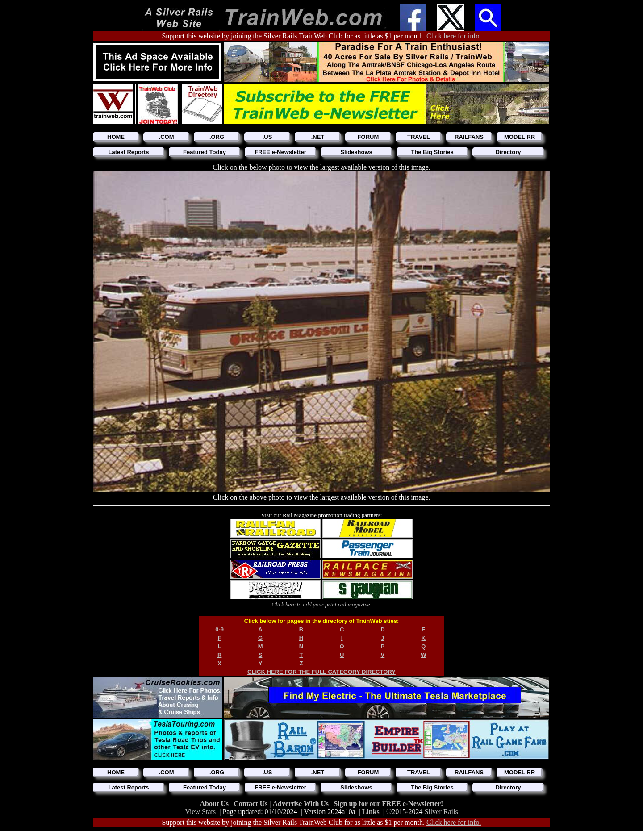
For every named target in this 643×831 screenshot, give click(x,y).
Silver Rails (441, 811)
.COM (166, 137)
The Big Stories (432, 152)
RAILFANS (469, 137)
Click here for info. (453, 36)
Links (371, 811)
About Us (215, 803)
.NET (318, 137)
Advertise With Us (301, 803)
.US (267, 137)
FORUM (368, 137)
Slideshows (356, 152)
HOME (116, 137)
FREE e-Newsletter (280, 152)
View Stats (200, 811)
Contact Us (251, 803)
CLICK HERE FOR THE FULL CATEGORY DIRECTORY (321, 671)
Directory (508, 152)
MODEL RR (519, 137)
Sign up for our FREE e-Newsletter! (388, 803)
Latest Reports (128, 152)
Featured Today (204, 152)
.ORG (216, 137)
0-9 (219, 629)
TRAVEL (418, 137)
